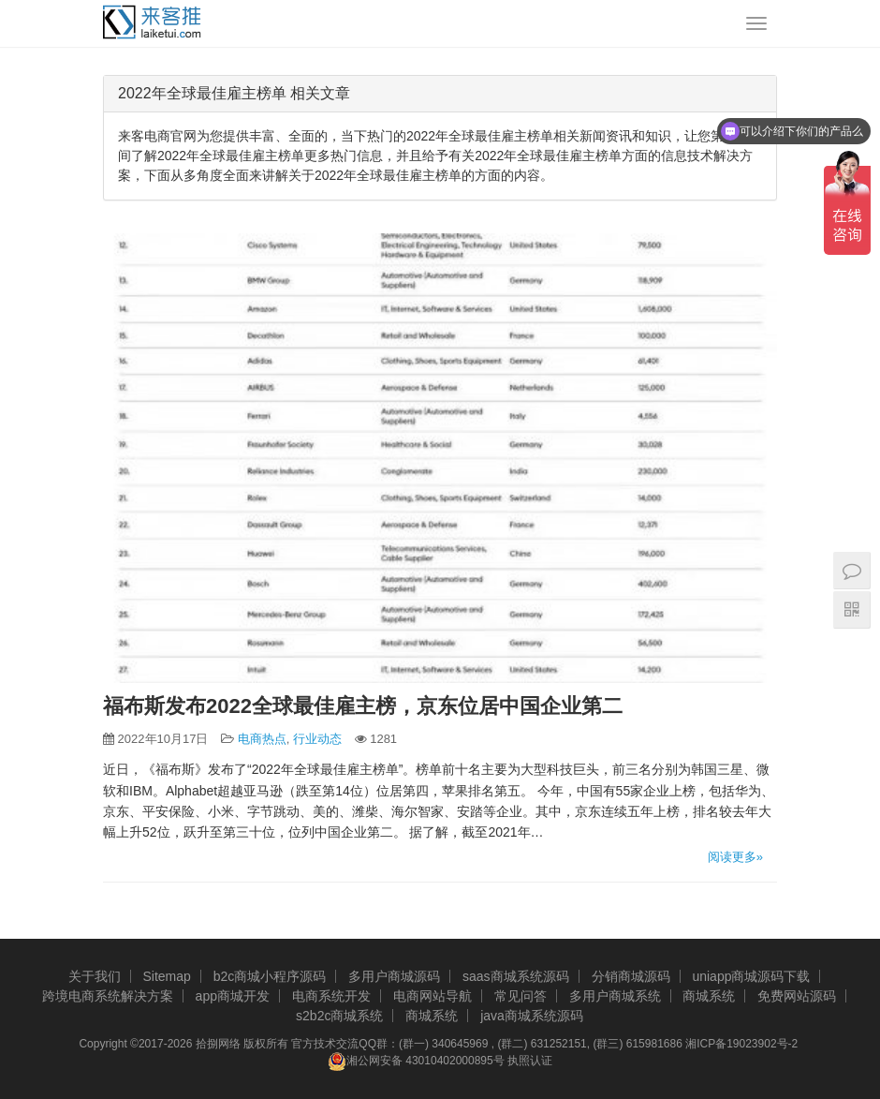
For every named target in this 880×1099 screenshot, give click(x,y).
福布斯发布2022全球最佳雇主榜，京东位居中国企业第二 (363, 706)
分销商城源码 (631, 976)
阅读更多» (735, 857)
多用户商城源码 (394, 976)
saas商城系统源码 (515, 976)
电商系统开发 (331, 995)
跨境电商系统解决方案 (107, 995)
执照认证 (529, 1060)
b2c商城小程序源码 (270, 976)
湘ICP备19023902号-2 (741, 1043)
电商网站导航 (432, 995)
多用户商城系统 (615, 995)
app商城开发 (233, 995)
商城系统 (708, 995)
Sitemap (166, 976)
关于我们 (94, 976)
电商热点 (262, 739)
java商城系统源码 (531, 1015)
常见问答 (520, 995)
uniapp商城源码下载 (751, 976)
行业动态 (317, 739)
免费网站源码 (796, 995)
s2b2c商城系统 (339, 1015)
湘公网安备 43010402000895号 (416, 1061)
